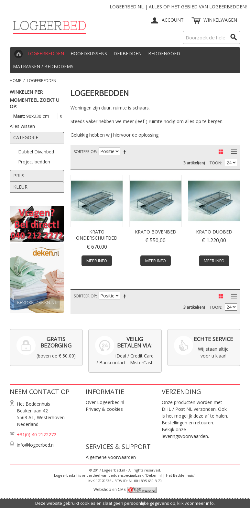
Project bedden (34, 162)
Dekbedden (128, 53)
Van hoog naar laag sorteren (126, 152)
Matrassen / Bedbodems (43, 66)
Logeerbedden (45, 53)
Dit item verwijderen (61, 116)
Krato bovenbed (155, 232)
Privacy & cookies (104, 409)
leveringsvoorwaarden (185, 436)
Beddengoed (164, 53)
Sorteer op (85, 151)
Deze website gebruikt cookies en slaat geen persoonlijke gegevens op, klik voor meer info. (125, 503)
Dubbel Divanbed (36, 152)
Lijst (232, 152)
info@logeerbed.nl (36, 445)
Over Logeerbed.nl (105, 402)
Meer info (96, 261)
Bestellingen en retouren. (188, 423)
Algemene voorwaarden (111, 457)
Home (15, 80)
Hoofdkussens (89, 53)
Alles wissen (22, 126)
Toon (215, 163)
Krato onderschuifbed (96, 235)
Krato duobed (214, 232)
